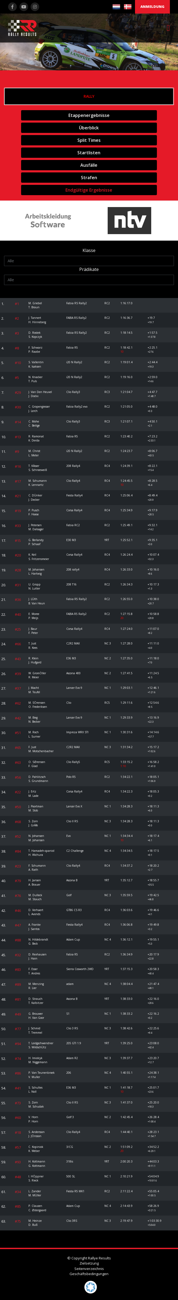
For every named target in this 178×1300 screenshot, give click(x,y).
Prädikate (89, 269)
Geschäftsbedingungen (89, 1273)
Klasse (89, 250)
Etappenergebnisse (89, 115)
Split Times (89, 140)
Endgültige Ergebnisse (88, 190)
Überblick (89, 128)
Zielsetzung (89, 1263)
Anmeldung (152, 6)
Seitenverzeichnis (89, 1268)
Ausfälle (88, 165)
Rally (89, 96)
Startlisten (88, 153)
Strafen (89, 178)
